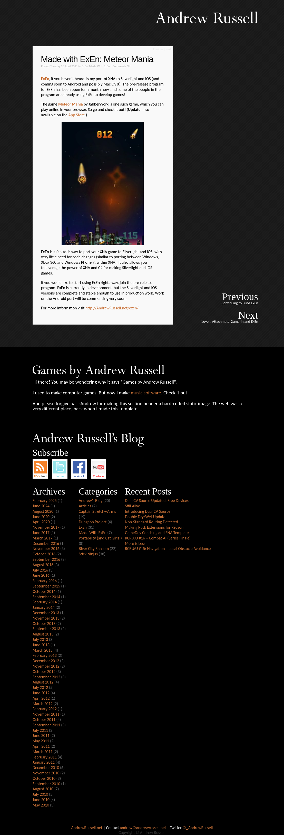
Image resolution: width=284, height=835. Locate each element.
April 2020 (41, 521)
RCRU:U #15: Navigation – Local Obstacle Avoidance (168, 548)
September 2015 (46, 586)
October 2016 (44, 554)
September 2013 (46, 628)
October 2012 (44, 671)
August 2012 (43, 682)
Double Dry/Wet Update (145, 516)
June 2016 (41, 575)
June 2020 (41, 516)
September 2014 (46, 596)
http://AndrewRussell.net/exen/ (112, 308)
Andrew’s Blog (90, 500)
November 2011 (46, 714)
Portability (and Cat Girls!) (100, 538)
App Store (76, 114)
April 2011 (41, 746)
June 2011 (41, 735)
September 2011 (46, 725)
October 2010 (44, 778)
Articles (85, 506)
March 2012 (43, 703)
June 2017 (41, 532)
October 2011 (44, 719)
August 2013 (43, 634)
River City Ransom (94, 548)
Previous (158, 49)
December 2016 (46, 543)
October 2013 (44, 623)
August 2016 (43, 564)
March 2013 (43, 650)
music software (146, 393)
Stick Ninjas (88, 554)
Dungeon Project (92, 521)
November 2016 (46, 548)
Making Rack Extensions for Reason (154, 527)
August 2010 (43, 788)
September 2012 (46, 677)
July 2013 (40, 639)
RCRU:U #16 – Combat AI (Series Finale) (158, 538)
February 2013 (45, 655)
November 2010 (46, 773)
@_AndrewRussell (197, 827)
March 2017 (43, 538)
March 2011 (43, 751)
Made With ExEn (99, 66)
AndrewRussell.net (86, 827)
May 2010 (41, 805)
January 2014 (44, 607)
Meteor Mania (70, 104)
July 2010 (40, 794)
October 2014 (44, 591)
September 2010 (46, 783)
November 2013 (46, 618)
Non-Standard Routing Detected (151, 521)
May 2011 (41, 740)
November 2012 (46, 666)
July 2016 (40, 570)
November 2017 (46, 527)
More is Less (135, 543)
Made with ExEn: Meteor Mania (97, 59)
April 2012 (41, 698)
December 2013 (46, 612)
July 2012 (40, 687)
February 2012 (45, 708)
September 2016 (46, 559)
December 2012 (46, 660)
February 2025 (45, 500)
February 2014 (45, 602)
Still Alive (132, 506)
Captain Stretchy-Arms (97, 511)
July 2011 (40, 730)
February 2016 (45, 580)
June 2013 (41, 644)
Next (168, 49)
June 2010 (41, 799)
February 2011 (45, 757)
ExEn (84, 66)
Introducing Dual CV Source (147, 511)
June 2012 (41, 692)
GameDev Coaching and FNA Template (157, 532)
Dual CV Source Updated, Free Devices (157, 500)
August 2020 (43, 511)
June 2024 (41, 506)
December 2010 (46, 767)
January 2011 (44, 762)
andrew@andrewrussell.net (143, 827)
